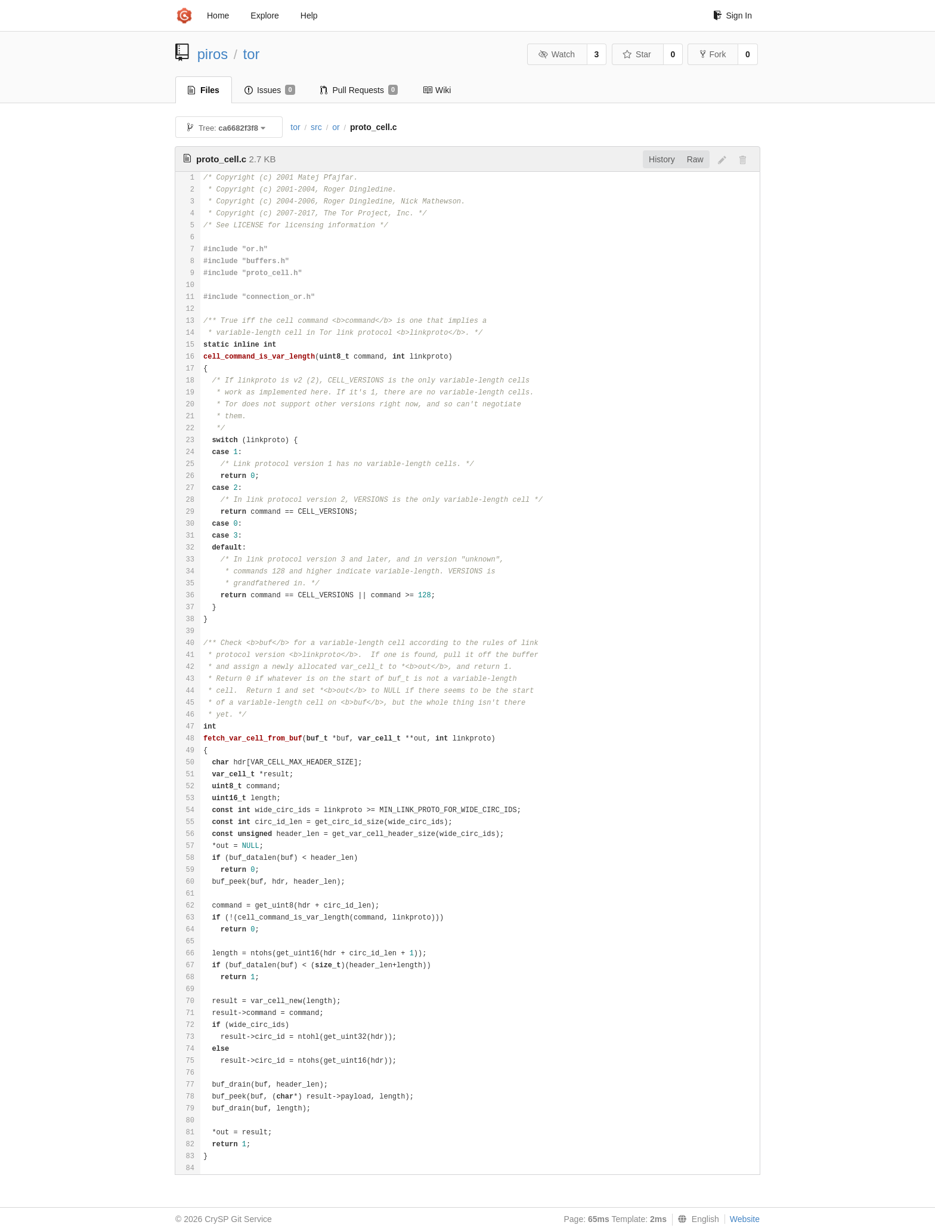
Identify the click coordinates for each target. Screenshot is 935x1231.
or (335, 127)
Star (637, 54)
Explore (264, 15)
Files (203, 90)
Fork (713, 54)
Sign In (732, 15)
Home (218, 15)
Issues (269, 90)
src (316, 127)
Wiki (437, 90)
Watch (556, 54)
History (662, 159)
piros (212, 54)
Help (309, 15)
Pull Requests (359, 90)
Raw (695, 159)
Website (745, 1219)
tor (251, 54)
